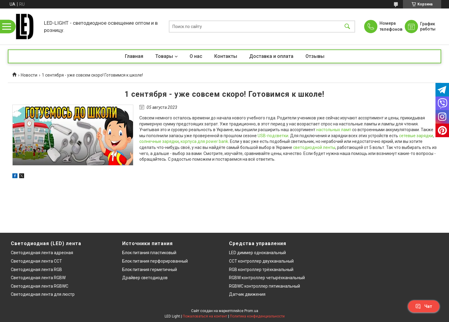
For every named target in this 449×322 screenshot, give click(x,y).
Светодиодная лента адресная (42, 252)
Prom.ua (251, 311)
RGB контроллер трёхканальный (261, 269)
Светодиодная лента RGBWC (39, 286)
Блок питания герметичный (149, 269)
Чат (423, 306)
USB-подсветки (273, 135)
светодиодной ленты (314, 147)
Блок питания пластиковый (149, 252)
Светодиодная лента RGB (36, 269)
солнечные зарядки (159, 141)
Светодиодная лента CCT (36, 261)
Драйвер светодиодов (145, 277)
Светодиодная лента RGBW (38, 277)
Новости (29, 75)
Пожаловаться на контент (205, 316)
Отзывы (314, 56)
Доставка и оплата (271, 56)
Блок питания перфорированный (155, 261)
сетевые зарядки (416, 135)
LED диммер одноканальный (257, 252)
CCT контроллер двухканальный (261, 261)
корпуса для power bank (204, 141)
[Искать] (347, 26)
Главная (134, 56)
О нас (196, 56)
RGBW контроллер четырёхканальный (267, 277)
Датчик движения (247, 294)
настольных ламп (333, 129)
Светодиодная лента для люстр (43, 294)
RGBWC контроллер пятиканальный (264, 286)
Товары (164, 56)
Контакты (225, 56)
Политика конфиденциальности (257, 316)
